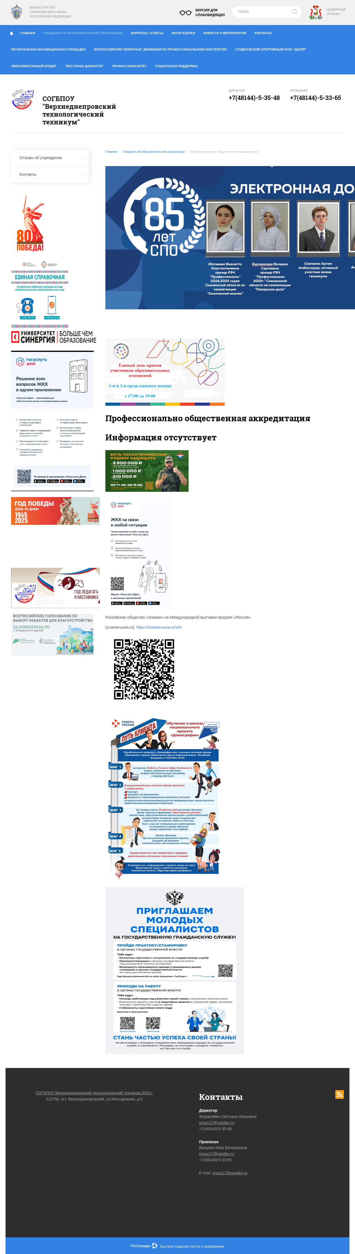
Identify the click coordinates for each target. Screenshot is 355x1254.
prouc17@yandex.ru (216, 1122)
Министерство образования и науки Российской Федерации (50, 12)
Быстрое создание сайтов (180, 1246)
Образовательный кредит (36, 65)
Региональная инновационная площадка (50, 48)
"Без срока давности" (86, 65)
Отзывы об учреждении (51, 158)
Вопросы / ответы (149, 32)
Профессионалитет (131, 65)
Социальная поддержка (176, 66)
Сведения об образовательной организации (84, 32)
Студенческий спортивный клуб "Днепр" (273, 48)
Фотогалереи (185, 32)
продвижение (214, 1246)
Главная (29, 32)
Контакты (265, 32)
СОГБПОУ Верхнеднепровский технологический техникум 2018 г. (94, 1093)
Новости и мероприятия (226, 32)
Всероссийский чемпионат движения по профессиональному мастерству (162, 48)
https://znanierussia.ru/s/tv (159, 627)
